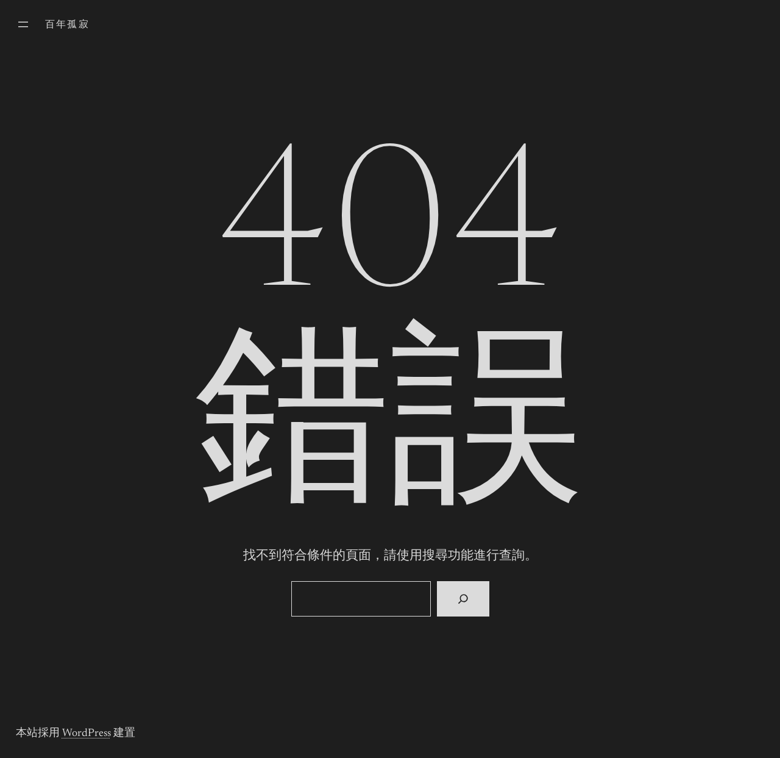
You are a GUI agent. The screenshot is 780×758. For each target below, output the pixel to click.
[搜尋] (463, 599)
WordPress (86, 733)
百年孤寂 (67, 25)
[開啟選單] (23, 24)
